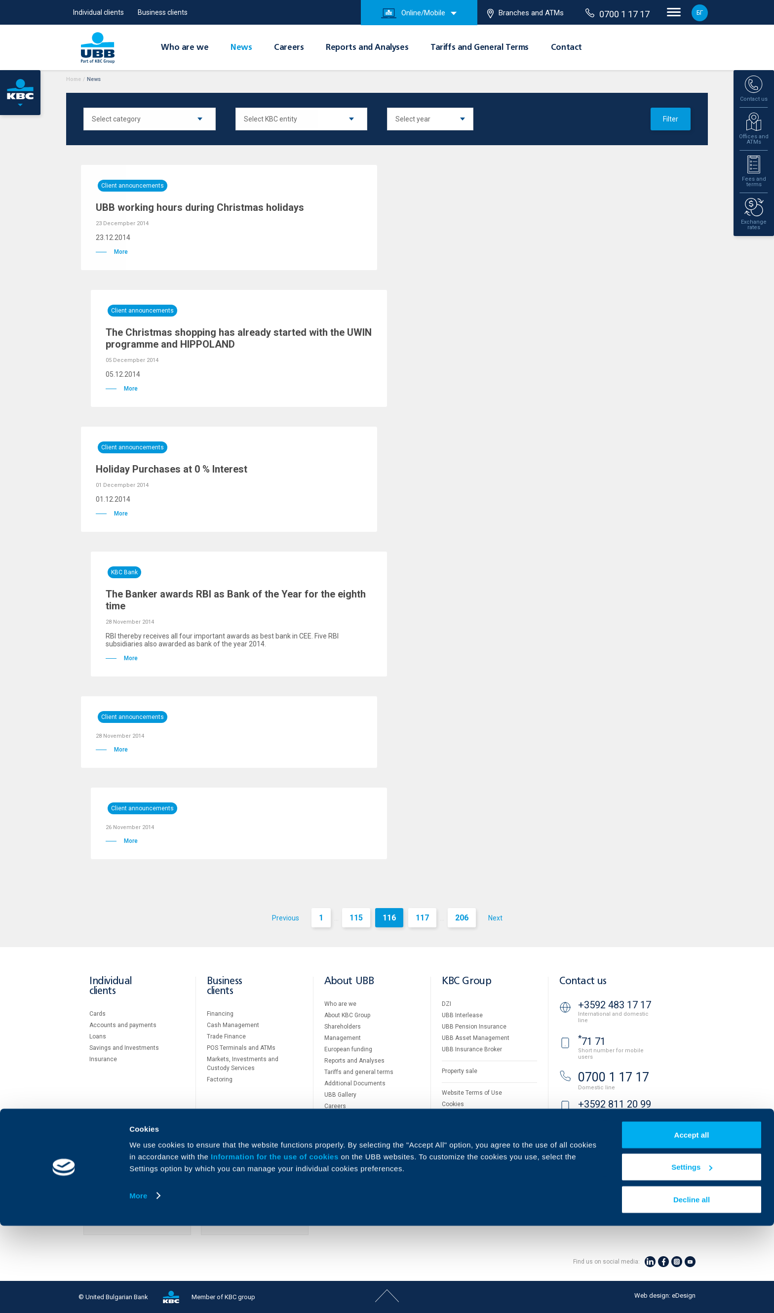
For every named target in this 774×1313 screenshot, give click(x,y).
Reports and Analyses (367, 48)
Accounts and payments (122, 1025)
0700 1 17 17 (617, 13)
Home (73, 79)
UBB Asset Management (475, 1037)
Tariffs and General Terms (479, 48)
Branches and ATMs (525, 13)
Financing (220, 1013)
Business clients (163, 12)
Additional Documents (355, 1083)
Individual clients (98, 12)
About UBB (349, 981)
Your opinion (341, 1128)
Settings (691, 1254)
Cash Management (233, 1025)
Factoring (219, 1079)
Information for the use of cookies (276, 1243)
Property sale (459, 1071)
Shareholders (342, 1026)
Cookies (453, 1104)
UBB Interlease (462, 1015)
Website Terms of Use (472, 1092)
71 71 (592, 1041)
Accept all (691, 1222)
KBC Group (466, 981)
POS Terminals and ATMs (241, 1047)
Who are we (184, 48)
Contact (566, 48)
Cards (97, 1013)
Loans (97, 1036)
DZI (446, 1003)
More (138, 1282)
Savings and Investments (124, 1047)
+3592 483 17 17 (614, 1005)
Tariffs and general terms (358, 1072)
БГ (700, 12)
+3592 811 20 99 (614, 1104)
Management (342, 1037)
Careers (289, 48)
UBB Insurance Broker (472, 1049)
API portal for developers (475, 1138)
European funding (348, 1049)
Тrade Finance (226, 1036)
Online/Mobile (413, 13)
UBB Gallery (340, 1094)
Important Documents (472, 1126)
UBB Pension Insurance (474, 1026)
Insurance (103, 1059)
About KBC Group (347, 1015)
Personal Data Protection (476, 1115)
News (241, 48)
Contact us (583, 981)
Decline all (691, 1286)
